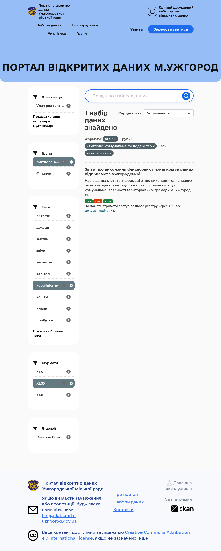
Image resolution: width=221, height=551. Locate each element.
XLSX (108, 201)
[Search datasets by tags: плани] (53, 308)
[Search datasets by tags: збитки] (53, 239)
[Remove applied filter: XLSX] (115, 139)
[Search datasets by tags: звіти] (53, 250)
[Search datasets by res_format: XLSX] (53, 383)
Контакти (123, 509)
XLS (88, 201)
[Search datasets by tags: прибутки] (53, 320)
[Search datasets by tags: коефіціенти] (53, 285)
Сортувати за (130, 113)
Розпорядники (85, 25)
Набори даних (49, 25)
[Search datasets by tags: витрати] (53, 215)
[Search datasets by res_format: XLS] (53, 371)
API (170, 205)
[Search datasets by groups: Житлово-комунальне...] (53, 161)
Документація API (99, 210)
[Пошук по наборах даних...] (135, 96)
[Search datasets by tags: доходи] (53, 227)
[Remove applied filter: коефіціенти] (110, 153)
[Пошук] (186, 96)
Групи (81, 33)
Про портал (125, 494)
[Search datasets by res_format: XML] (53, 395)
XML (98, 201)
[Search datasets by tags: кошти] (53, 297)
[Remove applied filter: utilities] (154, 146)
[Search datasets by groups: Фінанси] (53, 173)
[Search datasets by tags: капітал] (53, 273)
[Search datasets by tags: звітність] (53, 262)
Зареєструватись (170, 29)
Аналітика (57, 33)
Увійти (136, 29)
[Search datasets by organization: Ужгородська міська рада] (53, 105)
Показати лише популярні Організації (46, 121)
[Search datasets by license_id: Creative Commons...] (53, 437)
